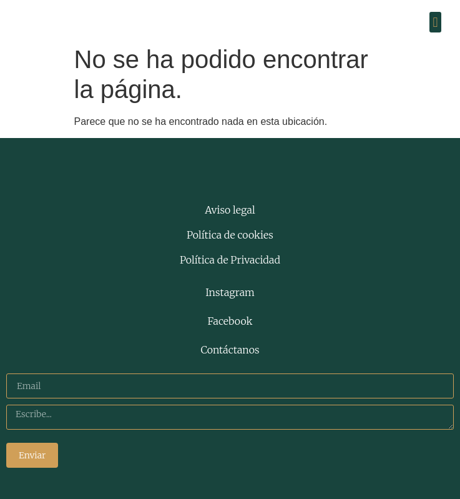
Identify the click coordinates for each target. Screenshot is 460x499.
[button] (435, 22)
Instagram (230, 292)
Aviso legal (230, 210)
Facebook (230, 321)
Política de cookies (230, 235)
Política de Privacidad (230, 260)
